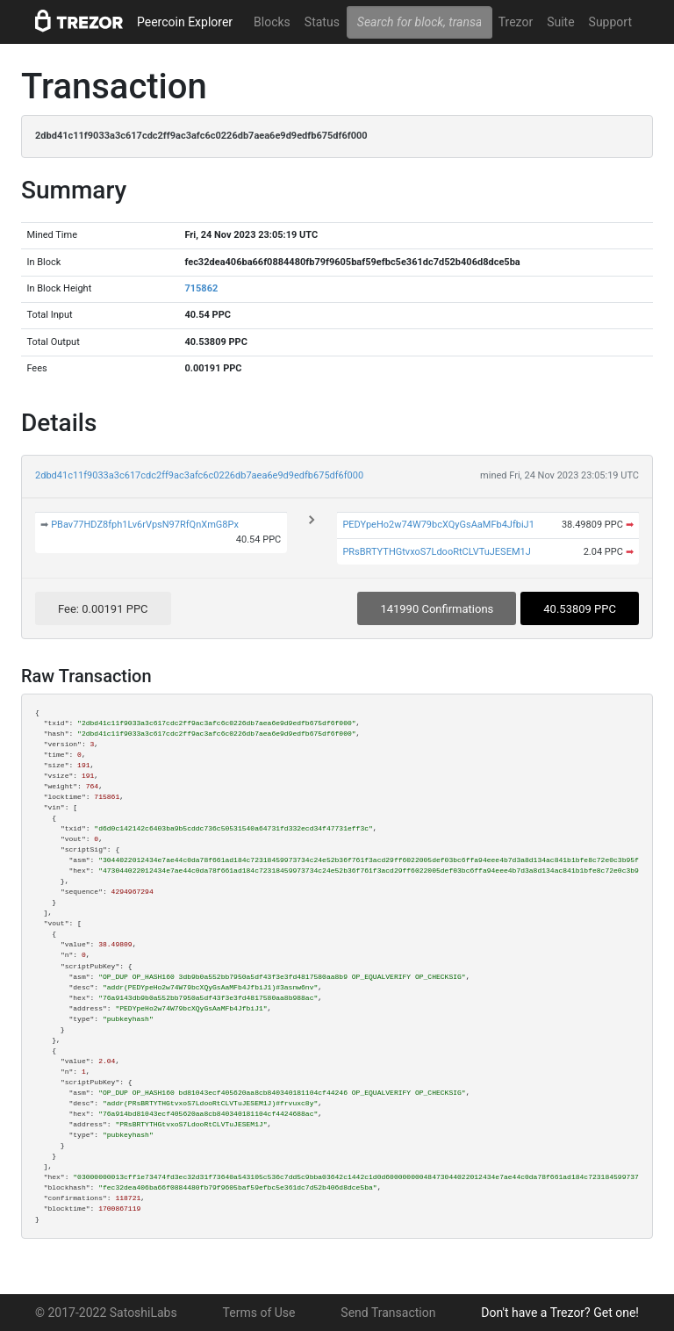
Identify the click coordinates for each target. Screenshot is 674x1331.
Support (610, 22)
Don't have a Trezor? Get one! (560, 1313)
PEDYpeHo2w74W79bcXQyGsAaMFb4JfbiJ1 (438, 524)
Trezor (515, 22)
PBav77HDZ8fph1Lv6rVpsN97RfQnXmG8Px (145, 524)
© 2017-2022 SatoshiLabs (106, 1313)
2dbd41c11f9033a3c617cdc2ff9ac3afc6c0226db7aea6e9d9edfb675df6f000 (199, 475)
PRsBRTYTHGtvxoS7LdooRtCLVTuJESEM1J (436, 552)
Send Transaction (388, 1313)
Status (322, 22)
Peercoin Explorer (185, 22)
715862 (201, 288)
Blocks (272, 22)
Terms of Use (259, 1313)
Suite (560, 22)
